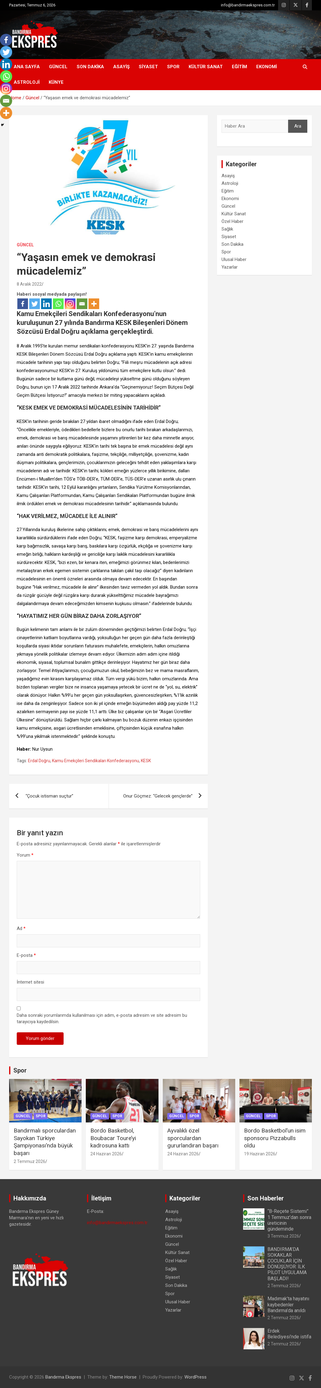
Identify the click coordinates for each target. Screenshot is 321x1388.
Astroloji (27, 82)
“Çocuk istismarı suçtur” (48, 796)
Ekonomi (266, 66)
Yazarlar (230, 267)
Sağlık (227, 229)
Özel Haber (232, 221)
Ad (21, 928)
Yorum (25, 855)
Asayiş (121, 66)
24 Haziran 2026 (106, 1153)
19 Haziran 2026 (259, 1153)
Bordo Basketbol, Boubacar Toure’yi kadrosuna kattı (113, 1138)
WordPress (195, 1377)
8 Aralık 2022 (29, 284)
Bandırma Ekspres (63, 1377)
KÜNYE (56, 82)
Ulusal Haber (234, 259)
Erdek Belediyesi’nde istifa (289, 1334)
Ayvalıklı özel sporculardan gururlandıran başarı (192, 1138)
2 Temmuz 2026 (29, 1161)
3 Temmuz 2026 (283, 1236)
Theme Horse (123, 1377)
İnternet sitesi (30, 982)
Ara (297, 126)
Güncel (58, 66)
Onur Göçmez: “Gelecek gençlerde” (158, 796)
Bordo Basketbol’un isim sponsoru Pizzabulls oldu (274, 1138)
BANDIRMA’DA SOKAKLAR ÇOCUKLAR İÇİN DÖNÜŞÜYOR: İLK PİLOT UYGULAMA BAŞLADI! (287, 1263)
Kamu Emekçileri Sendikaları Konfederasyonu (95, 760)
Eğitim (239, 66)
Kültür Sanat (206, 66)
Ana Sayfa (27, 66)
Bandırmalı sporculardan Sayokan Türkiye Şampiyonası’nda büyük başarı (45, 1142)
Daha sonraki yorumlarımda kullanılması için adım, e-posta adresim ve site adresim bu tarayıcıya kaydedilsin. (102, 1018)
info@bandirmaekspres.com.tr (248, 5)
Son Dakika (90, 66)
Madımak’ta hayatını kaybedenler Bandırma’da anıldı (288, 1304)
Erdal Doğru (39, 760)
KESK (146, 760)
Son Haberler (265, 1198)
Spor (173, 66)
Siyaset (148, 66)
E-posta (26, 955)
